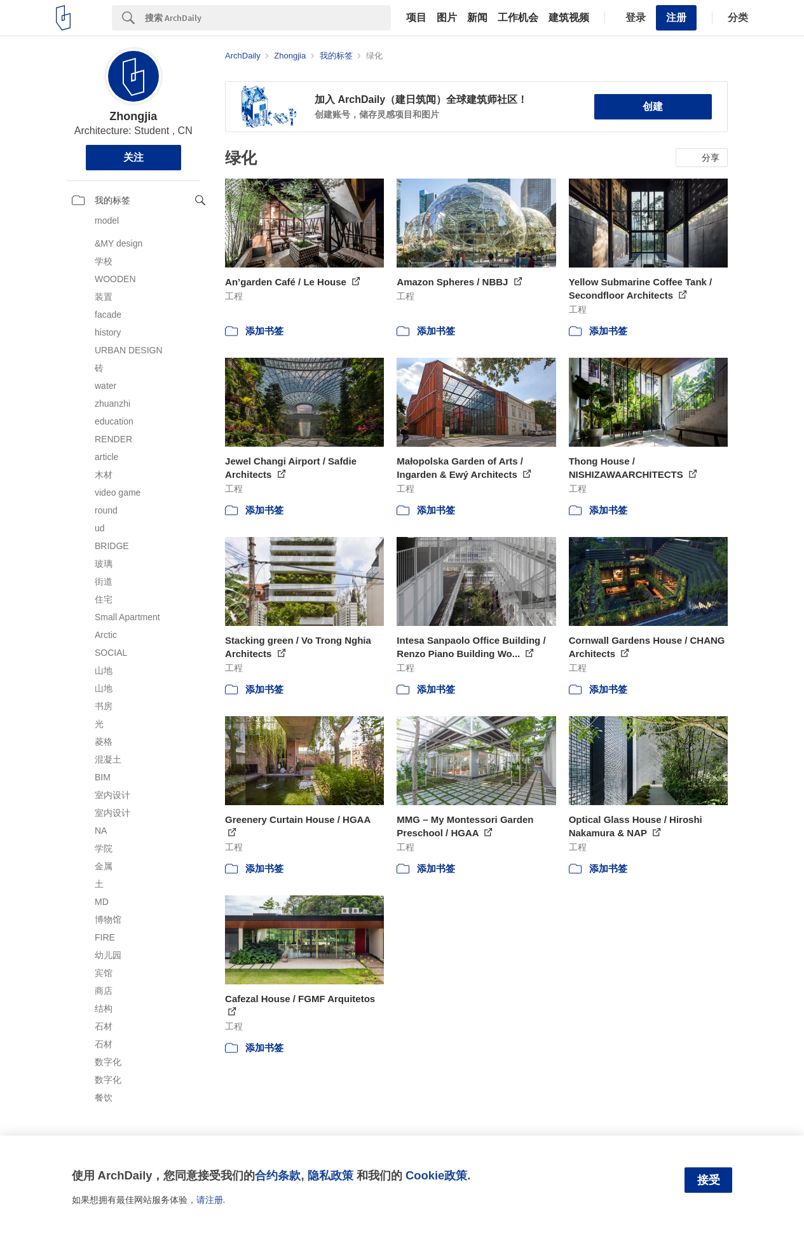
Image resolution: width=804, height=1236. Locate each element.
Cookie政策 (436, 1175)
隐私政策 (330, 1175)
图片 (447, 18)
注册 (676, 17)
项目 (416, 18)
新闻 (477, 18)
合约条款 (278, 1175)
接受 (708, 1180)
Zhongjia (133, 116)
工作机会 (518, 18)
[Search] (268, 18)
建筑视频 (568, 18)
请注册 (209, 1200)
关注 (133, 157)
